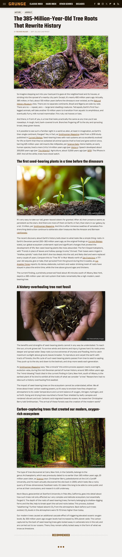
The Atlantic (43, 150)
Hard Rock (51, 4)
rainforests (22, 232)
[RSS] (118, 4)
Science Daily (73, 144)
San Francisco (88, 257)
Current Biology (36, 137)
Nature (18, 12)
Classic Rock (36, 4)
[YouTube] (99, 4)
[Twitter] (107, 4)
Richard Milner (22, 32)
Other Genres (66, 4)
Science (40, 478)
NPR (89, 150)
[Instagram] (103, 4)
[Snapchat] (114, 4)
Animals (28, 12)
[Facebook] (95, 4)
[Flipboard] (110, 4)
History (74, 147)
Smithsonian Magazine (69, 134)
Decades (80, 4)
